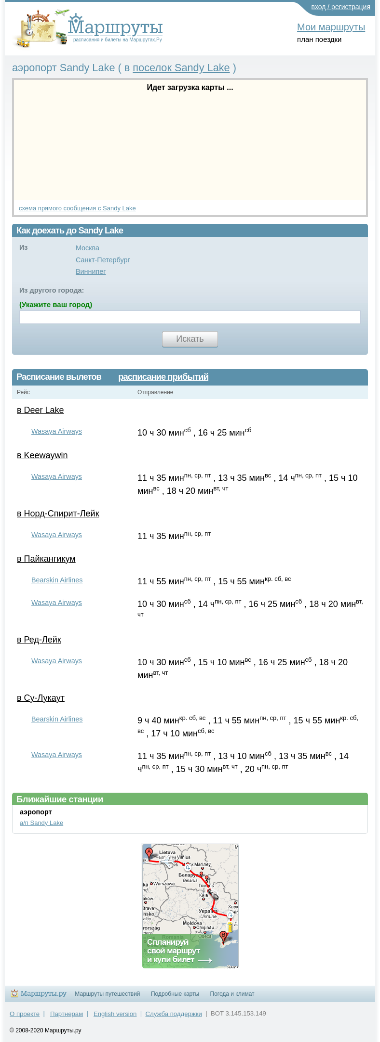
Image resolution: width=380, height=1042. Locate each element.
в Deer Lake (40, 410)
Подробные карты (175, 994)
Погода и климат (232, 994)
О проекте (25, 1013)
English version (115, 1013)
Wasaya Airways (56, 431)
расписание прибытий (163, 377)
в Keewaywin (42, 455)
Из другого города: (51, 290)
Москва (87, 248)
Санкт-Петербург (103, 260)
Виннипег (91, 271)
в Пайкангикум (46, 559)
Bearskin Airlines (56, 580)
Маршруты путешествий (107, 994)
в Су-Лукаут (41, 698)
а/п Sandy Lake (41, 822)
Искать (190, 339)
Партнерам (66, 1013)
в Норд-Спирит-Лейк (58, 513)
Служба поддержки (174, 1013)
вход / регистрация (341, 7)
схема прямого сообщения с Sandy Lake (77, 208)
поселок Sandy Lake (181, 68)
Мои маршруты (331, 27)
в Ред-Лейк (39, 639)
